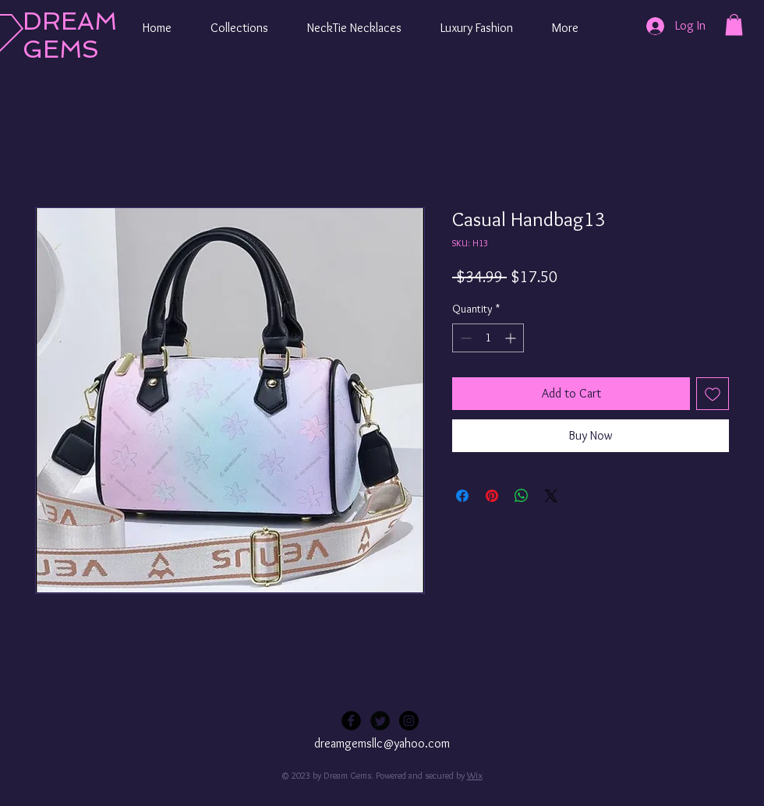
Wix (475, 775)
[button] (239, 28)
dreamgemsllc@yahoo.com (382, 743)
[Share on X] (551, 495)
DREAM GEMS (70, 35)
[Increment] (512, 338)
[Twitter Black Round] (380, 720)
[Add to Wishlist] (712, 393)
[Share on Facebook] (462, 495)
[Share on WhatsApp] (521, 495)
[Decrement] (464, 338)
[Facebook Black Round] (351, 720)
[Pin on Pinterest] (492, 495)
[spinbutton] (488, 338)
